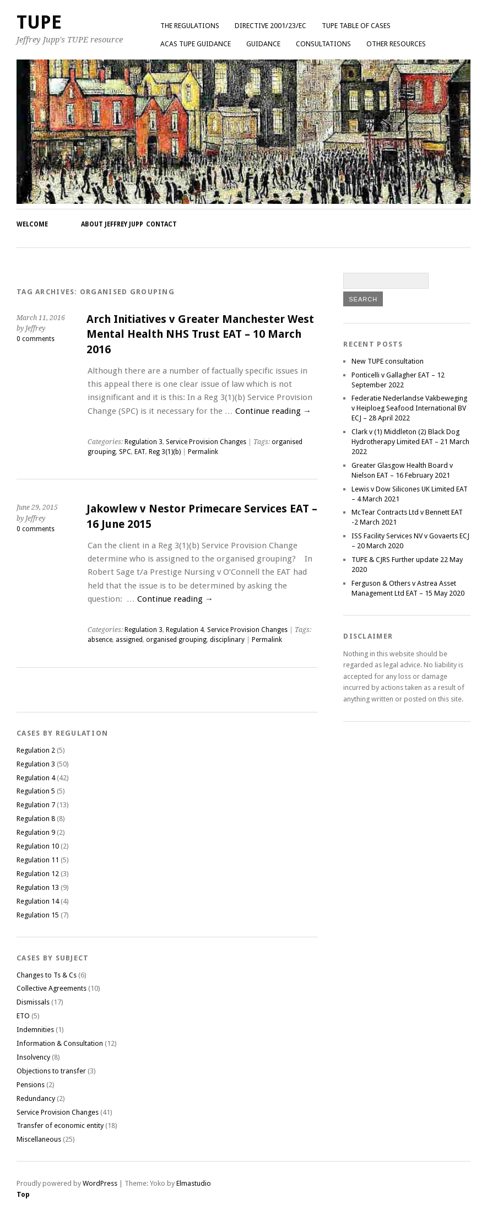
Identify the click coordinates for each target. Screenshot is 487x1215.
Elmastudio (193, 1183)
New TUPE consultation (387, 361)
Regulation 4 (185, 630)
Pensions (31, 1085)
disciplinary (227, 640)
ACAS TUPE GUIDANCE (195, 44)
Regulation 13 (38, 887)
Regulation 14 (38, 901)
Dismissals (33, 1002)
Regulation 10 (38, 846)
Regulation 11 (38, 860)
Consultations (323, 44)
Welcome (32, 224)
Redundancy (36, 1098)
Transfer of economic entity (60, 1125)
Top (23, 1194)
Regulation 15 (38, 915)
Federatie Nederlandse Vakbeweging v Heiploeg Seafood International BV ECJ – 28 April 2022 (409, 408)
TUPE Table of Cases (356, 25)
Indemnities (35, 1029)
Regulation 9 (36, 832)
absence (100, 640)
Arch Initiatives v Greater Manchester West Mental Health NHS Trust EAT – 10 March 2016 (200, 334)
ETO (23, 1016)
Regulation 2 (36, 750)
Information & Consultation (60, 1043)
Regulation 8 (36, 818)
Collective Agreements (51, 988)
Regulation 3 (144, 442)
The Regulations (189, 25)
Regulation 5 (36, 791)
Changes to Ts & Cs (47, 975)
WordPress (100, 1183)
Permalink (203, 452)
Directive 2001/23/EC (270, 25)
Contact (161, 224)
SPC (125, 452)
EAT (139, 452)
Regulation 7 (36, 805)
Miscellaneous (39, 1139)
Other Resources (396, 44)
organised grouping (176, 640)
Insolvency (33, 1057)
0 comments (36, 339)
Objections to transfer (51, 1071)
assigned (129, 640)
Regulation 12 (38, 874)
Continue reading (273, 411)
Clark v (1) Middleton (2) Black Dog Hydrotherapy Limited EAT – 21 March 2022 (410, 442)
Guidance (263, 44)
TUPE (39, 22)
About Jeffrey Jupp (112, 224)
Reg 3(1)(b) (165, 452)
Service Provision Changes (206, 442)
